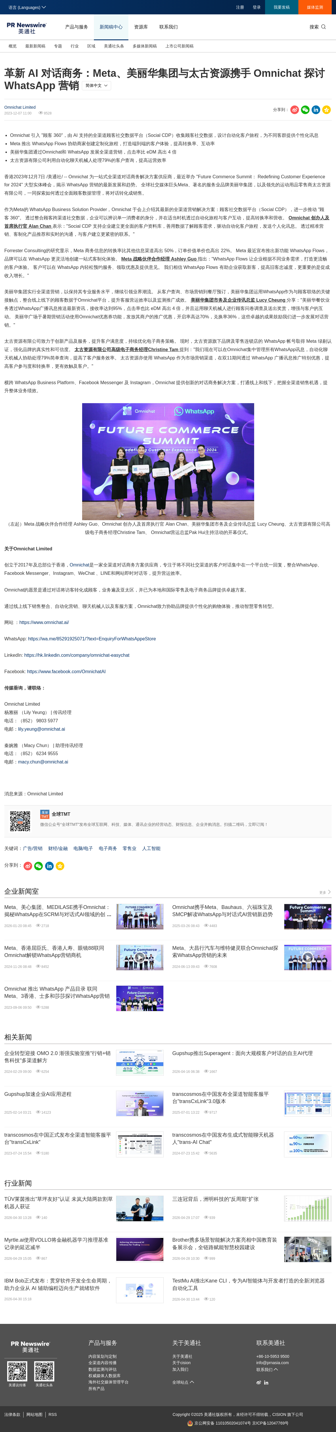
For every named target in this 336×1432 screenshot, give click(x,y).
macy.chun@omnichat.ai (43, 761)
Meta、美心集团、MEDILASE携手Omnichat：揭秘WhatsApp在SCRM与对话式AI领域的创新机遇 (57, 911)
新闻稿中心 (111, 26)
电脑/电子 (83, 848)
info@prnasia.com (272, 1362)
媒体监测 (315, 7)
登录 (257, 7)
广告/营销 (33, 848)
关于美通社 (186, 1343)
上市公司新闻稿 (179, 46)
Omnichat (79, 564)
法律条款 (12, 1414)
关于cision (181, 1362)
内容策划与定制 (102, 1356)
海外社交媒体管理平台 (108, 1382)
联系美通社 (270, 1343)
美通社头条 (114, 46)
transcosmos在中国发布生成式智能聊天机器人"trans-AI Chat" (223, 1138)
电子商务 (108, 848)
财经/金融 (58, 848)
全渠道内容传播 (102, 1362)
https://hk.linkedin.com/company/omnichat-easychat (76, 655)
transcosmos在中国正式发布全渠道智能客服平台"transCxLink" (57, 1138)
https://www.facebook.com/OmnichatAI (66, 671)
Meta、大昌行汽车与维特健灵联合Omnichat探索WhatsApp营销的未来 (225, 951)
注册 (240, 7)
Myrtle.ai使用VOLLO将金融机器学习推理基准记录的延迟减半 (56, 1243)
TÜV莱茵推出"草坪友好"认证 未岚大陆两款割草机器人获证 (58, 1202)
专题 (58, 46)
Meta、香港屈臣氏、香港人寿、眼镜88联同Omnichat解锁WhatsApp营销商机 (54, 951)
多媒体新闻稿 (145, 46)
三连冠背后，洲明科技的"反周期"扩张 (215, 1199)
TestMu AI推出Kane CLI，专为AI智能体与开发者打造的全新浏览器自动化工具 (248, 1284)
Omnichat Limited (20, 107)
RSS (53, 1414)
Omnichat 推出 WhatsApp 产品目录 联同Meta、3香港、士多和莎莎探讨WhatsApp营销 (57, 992)
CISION (279, 1414)
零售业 (129, 848)
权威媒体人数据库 (104, 1375)
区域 (91, 46)
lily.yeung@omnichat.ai (41, 729)
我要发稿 (282, 7)
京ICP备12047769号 (270, 1423)
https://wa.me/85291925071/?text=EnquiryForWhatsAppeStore (92, 638)
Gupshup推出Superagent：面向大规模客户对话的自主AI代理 (242, 1053)
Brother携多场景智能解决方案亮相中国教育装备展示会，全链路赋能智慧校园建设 (224, 1243)
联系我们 (168, 26)
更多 (325, 892)
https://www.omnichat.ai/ (44, 622)
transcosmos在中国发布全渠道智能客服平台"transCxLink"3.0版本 (220, 1097)
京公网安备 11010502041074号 (219, 1423)
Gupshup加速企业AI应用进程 (38, 1094)
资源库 (141, 26)
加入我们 (180, 1369)
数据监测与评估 (102, 1369)
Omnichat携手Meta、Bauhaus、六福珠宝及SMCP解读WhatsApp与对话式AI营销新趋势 (222, 910)
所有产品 (96, 1388)
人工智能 (151, 848)
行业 (75, 46)
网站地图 (34, 1414)
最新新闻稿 (35, 46)
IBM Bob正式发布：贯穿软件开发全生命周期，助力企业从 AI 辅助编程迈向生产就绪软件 (58, 1284)
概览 (13, 46)
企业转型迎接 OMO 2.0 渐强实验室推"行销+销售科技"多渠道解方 (57, 1056)
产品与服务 (76, 26)
